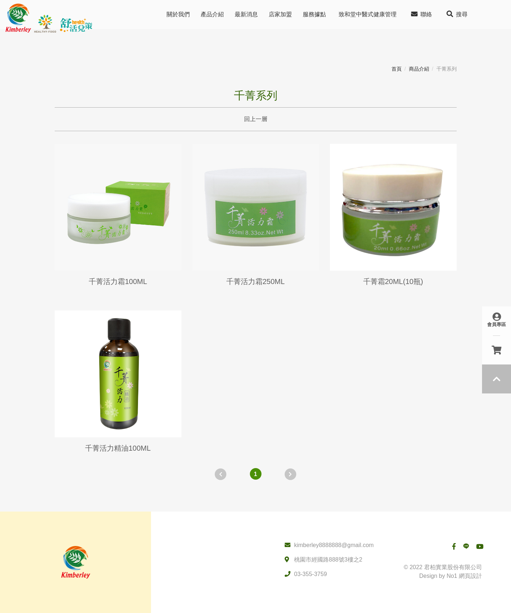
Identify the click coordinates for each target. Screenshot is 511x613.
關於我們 (178, 14)
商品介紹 (419, 69)
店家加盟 (280, 14)
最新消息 (246, 14)
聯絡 (421, 14)
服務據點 (314, 14)
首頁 (396, 69)
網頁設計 (470, 576)
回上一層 (255, 119)
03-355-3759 (310, 574)
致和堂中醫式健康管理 (368, 14)
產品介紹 (212, 14)
